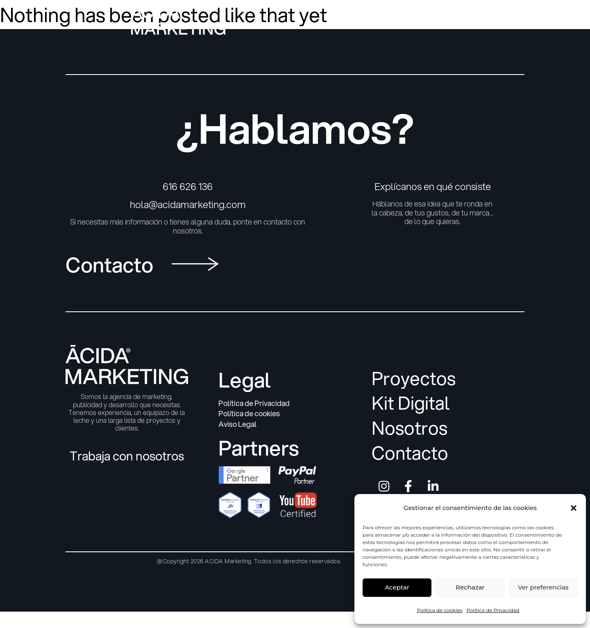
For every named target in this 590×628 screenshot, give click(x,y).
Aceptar (397, 587)
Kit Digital (411, 403)
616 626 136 (188, 186)
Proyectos (414, 378)
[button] (574, 508)
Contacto (410, 453)
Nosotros (409, 428)
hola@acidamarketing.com (188, 204)
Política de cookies (439, 610)
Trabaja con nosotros (127, 456)
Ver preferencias (543, 587)
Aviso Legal (237, 424)
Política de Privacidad (493, 610)
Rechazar (470, 587)
